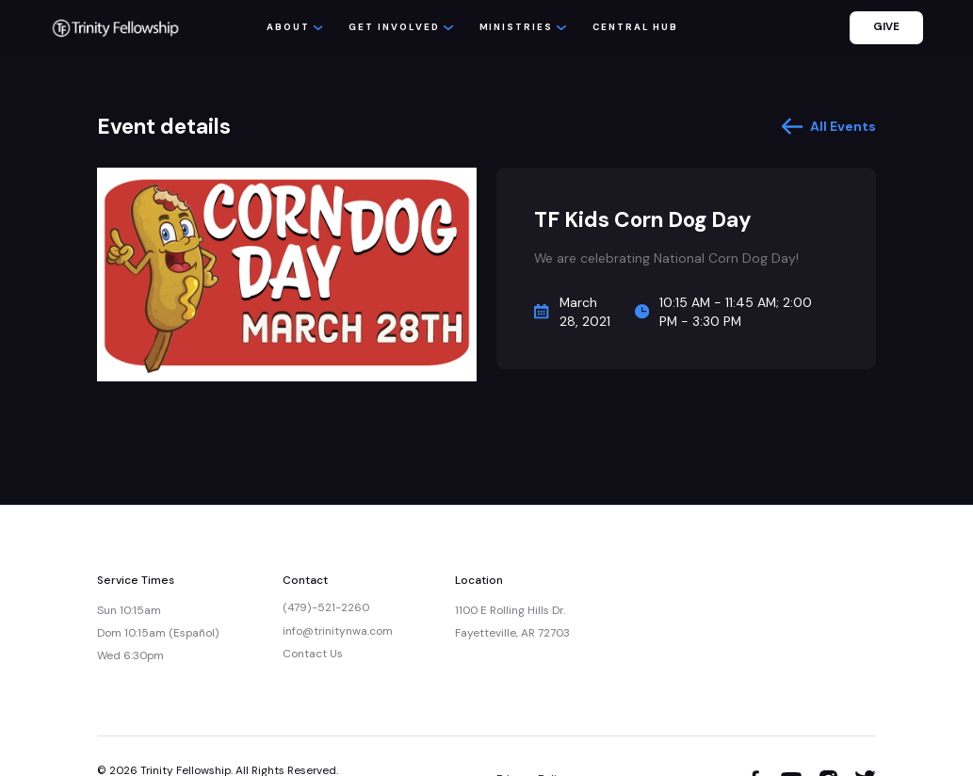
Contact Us (313, 653)
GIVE (886, 27)
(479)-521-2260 (326, 607)
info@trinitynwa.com (338, 631)
